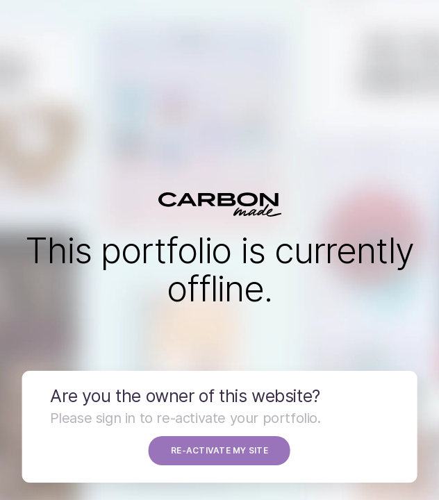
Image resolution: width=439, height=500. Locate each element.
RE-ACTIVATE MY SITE (219, 450)
